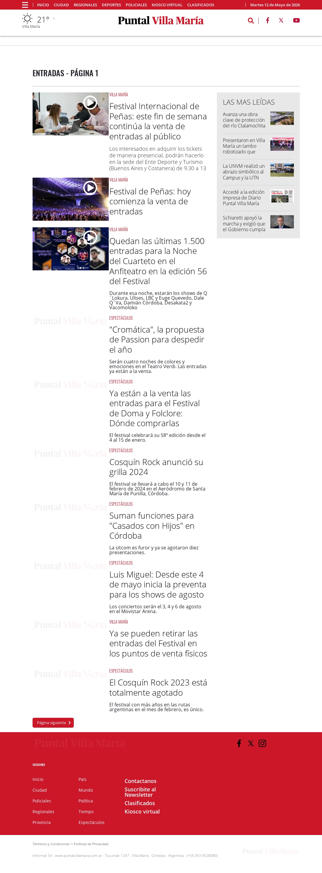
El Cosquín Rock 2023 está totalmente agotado (158, 687)
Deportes (111, 5)
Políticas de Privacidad (91, 844)
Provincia (42, 822)
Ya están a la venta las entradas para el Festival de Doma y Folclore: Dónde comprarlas (154, 408)
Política (86, 801)
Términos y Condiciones (51, 844)
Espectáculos (121, 318)
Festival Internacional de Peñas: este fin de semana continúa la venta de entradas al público (158, 121)
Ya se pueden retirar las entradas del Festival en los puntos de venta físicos (158, 643)
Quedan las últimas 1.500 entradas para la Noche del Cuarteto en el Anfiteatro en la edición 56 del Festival (158, 261)
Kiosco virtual (167, 5)
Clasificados (200, 5)
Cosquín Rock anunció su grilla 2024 (156, 467)
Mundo (86, 790)
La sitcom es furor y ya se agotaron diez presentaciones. (153, 550)
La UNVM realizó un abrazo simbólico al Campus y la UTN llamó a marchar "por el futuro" (245, 177)
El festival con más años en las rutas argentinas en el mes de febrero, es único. (156, 707)
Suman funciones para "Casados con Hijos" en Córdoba (152, 525)
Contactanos (141, 780)
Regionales (85, 5)
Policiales (136, 5)
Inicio (43, 5)
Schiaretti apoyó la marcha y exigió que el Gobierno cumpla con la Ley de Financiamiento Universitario (244, 232)
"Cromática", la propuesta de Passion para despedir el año (156, 339)
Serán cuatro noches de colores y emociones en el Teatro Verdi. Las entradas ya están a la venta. (158, 366)
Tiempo (86, 811)
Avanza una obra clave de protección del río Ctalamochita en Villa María (244, 123)
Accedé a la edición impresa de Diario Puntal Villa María (243, 198)
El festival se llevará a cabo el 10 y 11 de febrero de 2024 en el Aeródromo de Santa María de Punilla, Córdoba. (157, 489)
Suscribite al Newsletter (140, 792)
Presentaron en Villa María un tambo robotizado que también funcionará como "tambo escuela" (244, 154)
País (83, 779)
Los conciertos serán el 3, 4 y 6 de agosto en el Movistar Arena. (155, 609)
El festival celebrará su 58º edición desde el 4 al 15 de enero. (157, 437)
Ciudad (61, 5)
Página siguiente (51, 722)
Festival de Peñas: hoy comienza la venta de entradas (150, 201)
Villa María (118, 94)
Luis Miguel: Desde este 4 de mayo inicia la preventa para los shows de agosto (157, 584)
